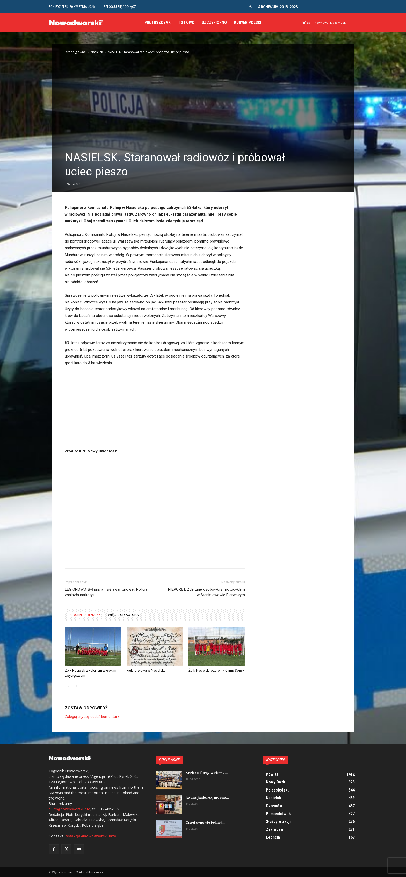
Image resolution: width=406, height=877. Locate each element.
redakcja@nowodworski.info (90, 836)
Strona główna (75, 52)
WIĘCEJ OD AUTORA (123, 615)
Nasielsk (97, 52)
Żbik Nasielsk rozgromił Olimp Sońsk (216, 670)
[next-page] (76, 686)
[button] (250, 7)
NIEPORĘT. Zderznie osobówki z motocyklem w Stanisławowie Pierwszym (206, 592)
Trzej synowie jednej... (205, 822)
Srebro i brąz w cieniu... (207, 773)
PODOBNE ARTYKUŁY (84, 615)
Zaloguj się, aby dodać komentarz (92, 717)
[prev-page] (68, 686)
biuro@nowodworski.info (69, 809)
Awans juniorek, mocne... (207, 797)
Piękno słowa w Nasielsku (146, 670)
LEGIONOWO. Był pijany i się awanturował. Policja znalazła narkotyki (106, 592)
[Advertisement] (155, 409)
